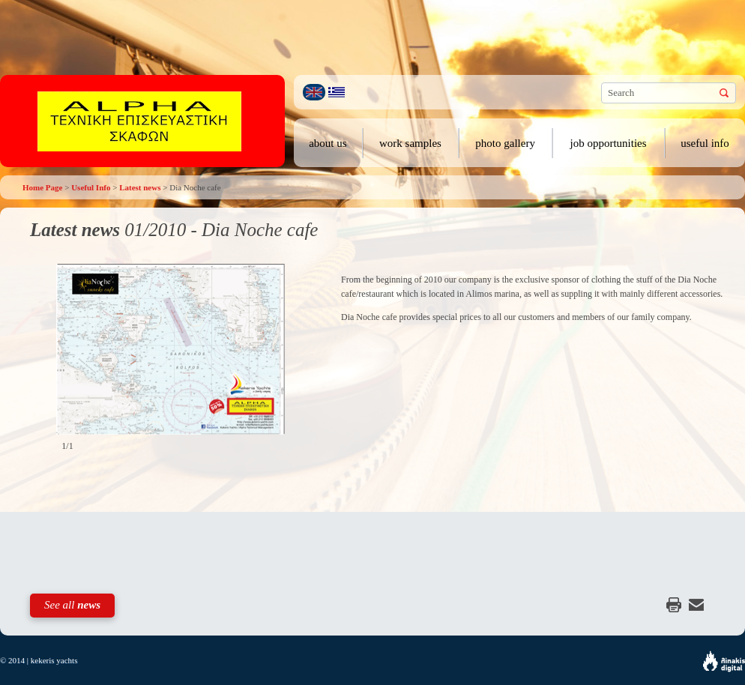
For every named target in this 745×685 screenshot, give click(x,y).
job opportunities (608, 143)
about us (327, 143)
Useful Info (90, 187)
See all (72, 605)
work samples (410, 143)
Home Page (42, 187)
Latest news (139, 187)
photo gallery (505, 143)
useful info (705, 143)
